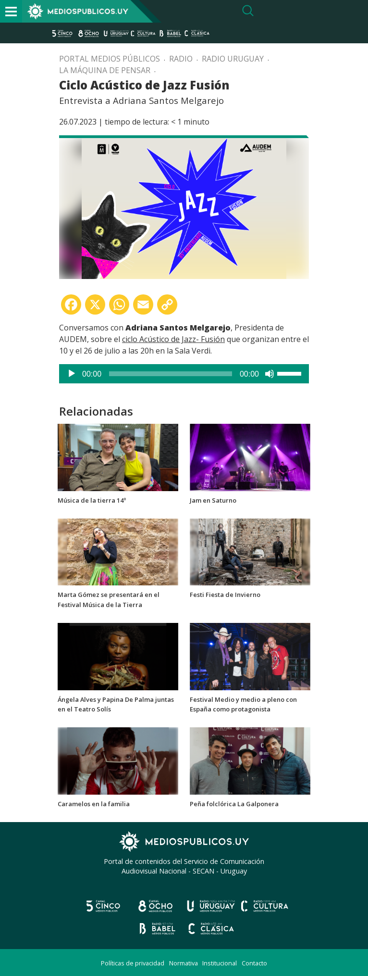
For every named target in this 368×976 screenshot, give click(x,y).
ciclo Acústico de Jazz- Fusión (173, 339)
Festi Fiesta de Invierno (225, 594)
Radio (181, 58)
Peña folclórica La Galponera (234, 803)
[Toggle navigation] (11, 11)
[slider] (170, 373)
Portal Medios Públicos (109, 58)
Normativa (183, 963)
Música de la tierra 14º (92, 500)
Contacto (254, 963)
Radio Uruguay (233, 58)
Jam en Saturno (213, 500)
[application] (184, 373)
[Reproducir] (71, 374)
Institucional (219, 963)
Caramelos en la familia (94, 803)
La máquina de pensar (104, 70)
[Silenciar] (269, 374)
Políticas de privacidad (132, 963)
